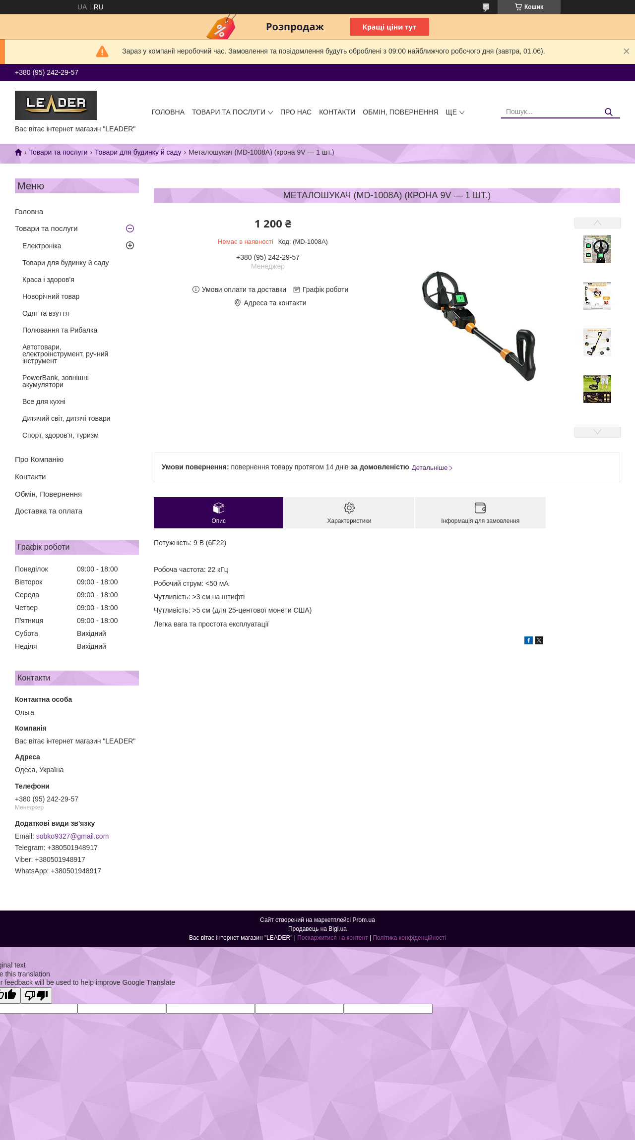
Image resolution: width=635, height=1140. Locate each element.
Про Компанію (39, 459)
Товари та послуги (228, 112)
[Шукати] (609, 112)
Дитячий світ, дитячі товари (66, 418)
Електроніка (42, 246)
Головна (168, 112)
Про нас (296, 112)
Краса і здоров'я (48, 280)
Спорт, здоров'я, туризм (60, 435)
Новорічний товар (50, 296)
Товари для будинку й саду (138, 152)
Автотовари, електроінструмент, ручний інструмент (65, 354)
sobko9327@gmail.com (72, 836)
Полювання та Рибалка (59, 330)
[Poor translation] (36, 995)
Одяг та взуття (45, 313)
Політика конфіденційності (409, 937)
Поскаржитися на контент (332, 937)
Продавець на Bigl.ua (317, 928)
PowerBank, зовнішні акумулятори (55, 381)
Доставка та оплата (48, 511)
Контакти (337, 112)
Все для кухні (43, 401)
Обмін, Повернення (400, 112)
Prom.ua (364, 919)
